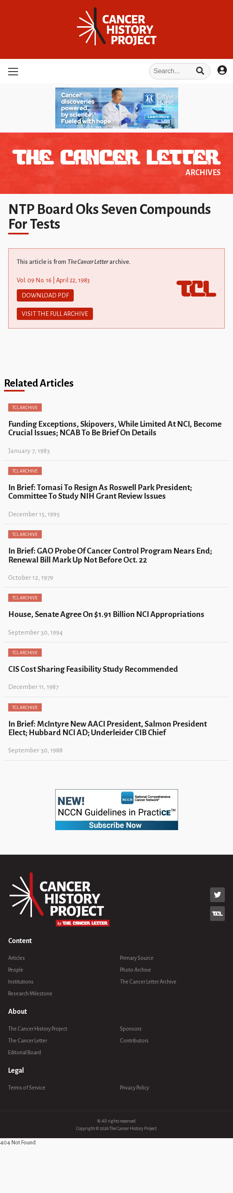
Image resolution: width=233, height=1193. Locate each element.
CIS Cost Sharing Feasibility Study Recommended (93, 669)
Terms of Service (26, 1088)
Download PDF (45, 295)
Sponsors (131, 1029)
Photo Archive (135, 970)
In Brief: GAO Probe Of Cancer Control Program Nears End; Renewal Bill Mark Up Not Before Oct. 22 (110, 555)
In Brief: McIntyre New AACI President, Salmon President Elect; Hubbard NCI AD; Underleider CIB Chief (107, 728)
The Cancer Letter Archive (148, 982)
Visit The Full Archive (55, 314)
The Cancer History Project (37, 1029)
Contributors (134, 1041)
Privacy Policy (134, 1088)
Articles (16, 958)
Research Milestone (30, 994)
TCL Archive (25, 407)
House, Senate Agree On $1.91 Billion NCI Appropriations (106, 614)
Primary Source (137, 958)
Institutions (21, 982)
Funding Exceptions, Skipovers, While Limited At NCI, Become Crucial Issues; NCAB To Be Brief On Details (115, 428)
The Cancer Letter (27, 1041)
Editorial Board (24, 1053)
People (15, 970)
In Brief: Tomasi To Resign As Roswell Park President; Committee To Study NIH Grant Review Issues (100, 491)
